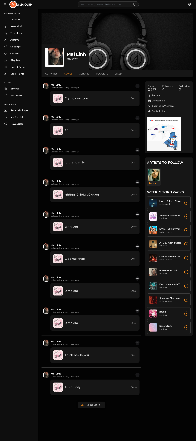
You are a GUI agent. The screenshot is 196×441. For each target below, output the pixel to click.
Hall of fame (14, 67)
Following (184, 88)
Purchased (13, 95)
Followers (167, 88)
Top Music (13, 33)
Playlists (12, 60)
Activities (51, 73)
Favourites (13, 124)
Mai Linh (76, 54)
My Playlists (14, 117)
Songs (68, 73)
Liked (118, 73)
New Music (13, 26)
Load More (93, 404)
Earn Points (14, 73)
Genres (11, 53)
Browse (11, 88)
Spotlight (12, 46)
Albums (11, 39)
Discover (12, 19)
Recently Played (17, 110)
